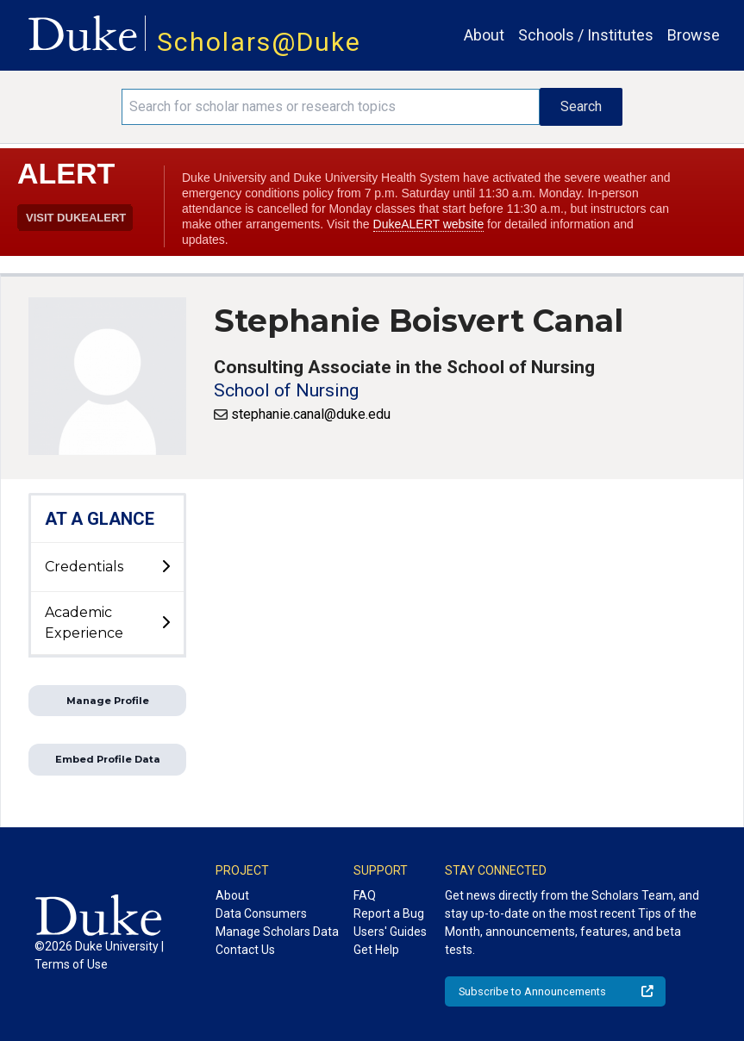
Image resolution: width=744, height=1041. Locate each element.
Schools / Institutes (585, 35)
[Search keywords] (331, 107)
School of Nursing (286, 390)
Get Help (376, 950)
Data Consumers (261, 913)
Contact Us (245, 950)
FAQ (364, 895)
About (484, 35)
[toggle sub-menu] (165, 567)
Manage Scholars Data (277, 931)
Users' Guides (390, 931)
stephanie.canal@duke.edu (311, 414)
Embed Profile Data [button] (107, 759)
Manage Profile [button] (107, 701)
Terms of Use (71, 964)
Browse (693, 35)
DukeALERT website (429, 224)
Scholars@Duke (259, 42)
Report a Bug (388, 913)
